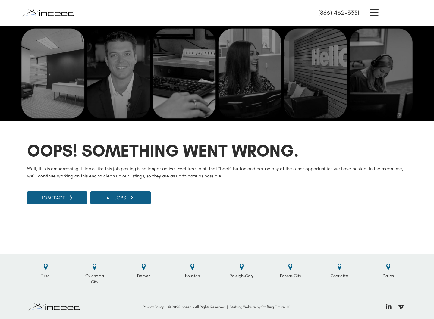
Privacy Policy (153, 307)
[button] (374, 13)
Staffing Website (243, 307)
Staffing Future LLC (276, 307)
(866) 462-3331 (338, 12)
